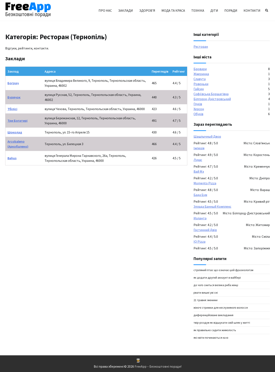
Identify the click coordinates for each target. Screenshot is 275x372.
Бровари (200, 69)
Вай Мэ (199, 171)
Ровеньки (201, 84)
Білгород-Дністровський (212, 99)
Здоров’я (147, 10)
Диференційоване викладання (213, 315)
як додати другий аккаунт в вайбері (217, 277)
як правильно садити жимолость (215, 330)
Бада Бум (200, 195)
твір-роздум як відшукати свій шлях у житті (222, 322)
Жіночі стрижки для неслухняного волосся (221, 307)
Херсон (199, 109)
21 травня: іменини (206, 300)
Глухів (198, 104)
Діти (214, 10)
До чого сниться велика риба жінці (216, 285)
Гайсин (199, 89)
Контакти (252, 10)
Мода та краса (173, 10)
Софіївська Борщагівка (211, 94)
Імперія (199, 148)
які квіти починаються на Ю (211, 337)
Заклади (125, 10)
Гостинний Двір (205, 230)
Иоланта (200, 218)
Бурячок (14, 97)
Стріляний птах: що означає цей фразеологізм (223, 270)
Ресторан (201, 46)
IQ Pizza (199, 241)
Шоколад (15, 132)
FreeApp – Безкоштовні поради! (158, 366)
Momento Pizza (205, 183)
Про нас (105, 10)
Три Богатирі (18, 120)
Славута (200, 79)
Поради (230, 10)
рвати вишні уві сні (206, 292)
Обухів (198, 114)
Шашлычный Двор (207, 136)
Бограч (13, 83)
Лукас (198, 160)
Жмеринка (201, 74)
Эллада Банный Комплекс (212, 206)
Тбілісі (12, 109)
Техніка (197, 10)
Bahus (12, 158)
